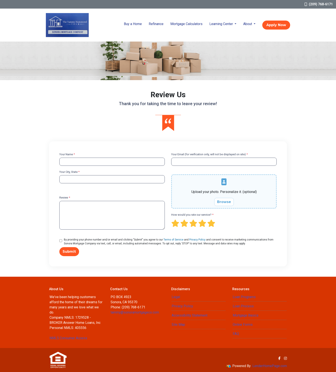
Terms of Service (173, 239)
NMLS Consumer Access (68, 338)
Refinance (156, 24)
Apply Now (276, 25)
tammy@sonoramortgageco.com (135, 312)
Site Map (178, 325)
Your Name (67, 154)
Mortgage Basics (245, 315)
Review (64, 197)
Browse (224, 202)
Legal (176, 297)
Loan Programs (244, 297)
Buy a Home (133, 24)
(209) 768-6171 (318, 4)
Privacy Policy (197, 239)
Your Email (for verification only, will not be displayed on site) (209, 154)
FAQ (236, 334)
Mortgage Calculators (186, 24)
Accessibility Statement (189, 315)
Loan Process (243, 306)
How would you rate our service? (192, 214)
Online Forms (243, 325)
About (248, 24)
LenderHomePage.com (269, 366)
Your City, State (69, 171)
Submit (69, 251)
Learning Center (221, 24)
